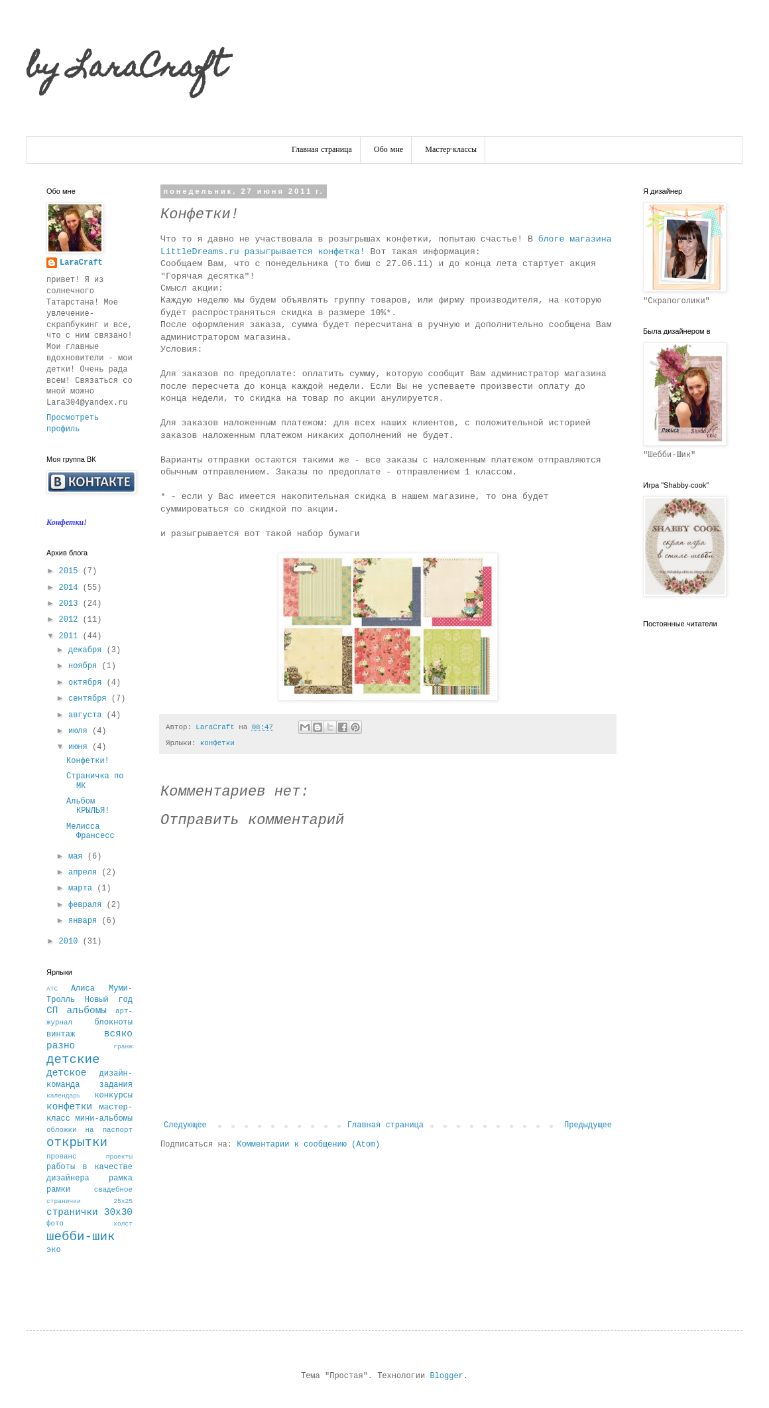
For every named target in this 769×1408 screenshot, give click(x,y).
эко (53, 1250)
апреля (84, 872)
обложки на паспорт (89, 1130)
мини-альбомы (104, 1118)
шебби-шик (80, 1237)
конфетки (217, 743)
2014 (71, 588)
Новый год (109, 1000)
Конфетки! (87, 761)
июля (80, 731)
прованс (61, 1157)
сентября (89, 698)
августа (87, 715)
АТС (52, 989)
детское (66, 1073)
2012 (71, 619)
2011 (71, 636)
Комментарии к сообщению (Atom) (308, 1144)
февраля (87, 905)
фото (55, 1224)
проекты (119, 1157)
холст (123, 1224)
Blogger (446, 1376)
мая (78, 856)
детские (73, 1059)
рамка (121, 1178)
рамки (58, 1189)
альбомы (86, 1010)
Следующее (185, 1125)
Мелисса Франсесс (90, 831)
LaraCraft (81, 262)
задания (116, 1085)
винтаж (60, 1034)
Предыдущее (588, 1125)
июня (80, 747)
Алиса (83, 988)
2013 (71, 603)
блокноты (113, 1022)
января (84, 921)
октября (87, 682)
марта (82, 888)
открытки (76, 1142)
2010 (71, 941)
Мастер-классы (451, 150)
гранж (123, 1046)
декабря (87, 650)
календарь (63, 1095)
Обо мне (388, 150)
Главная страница (322, 150)
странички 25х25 (89, 1201)
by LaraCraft (126, 69)
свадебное (113, 1190)
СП (52, 1010)
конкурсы (113, 1095)
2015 (71, 571)
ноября (84, 666)
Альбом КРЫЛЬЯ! (87, 806)
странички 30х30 (89, 1212)
